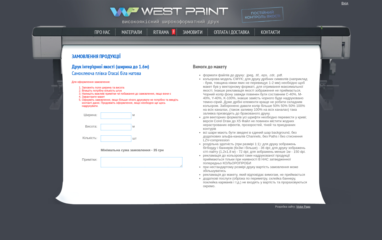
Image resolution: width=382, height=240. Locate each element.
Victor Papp (303, 206)
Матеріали (132, 32)
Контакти (270, 32)
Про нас (102, 32)
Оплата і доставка (231, 32)
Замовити (192, 32)
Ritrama (161, 32)
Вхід (344, 3)
